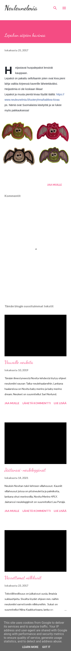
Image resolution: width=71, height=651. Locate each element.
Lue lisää (60, 403)
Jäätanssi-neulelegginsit (25, 470)
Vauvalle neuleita (19, 362)
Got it (46, 647)
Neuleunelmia (21, 8)
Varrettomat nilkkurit (23, 577)
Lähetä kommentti (37, 403)
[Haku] (55, 7)
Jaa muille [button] (54, 184)
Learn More (30, 647)
